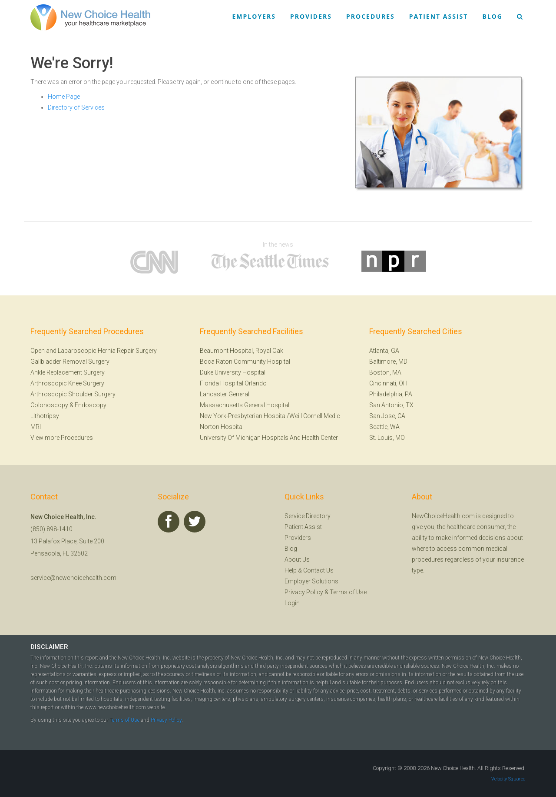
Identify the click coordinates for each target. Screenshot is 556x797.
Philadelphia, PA (390, 394)
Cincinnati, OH (388, 383)
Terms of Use (348, 592)
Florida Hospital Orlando (233, 383)
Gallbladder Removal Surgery (69, 361)
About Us (297, 559)
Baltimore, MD (388, 361)
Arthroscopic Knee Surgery (67, 383)
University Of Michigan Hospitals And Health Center (269, 437)
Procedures (370, 16)
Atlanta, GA (384, 350)
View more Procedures (61, 437)
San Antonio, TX (391, 405)
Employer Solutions (311, 581)
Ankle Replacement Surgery (67, 372)
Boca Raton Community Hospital (245, 361)
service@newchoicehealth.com (73, 577)
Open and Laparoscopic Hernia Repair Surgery (93, 350)
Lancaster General (224, 394)
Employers (254, 16)
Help (291, 570)
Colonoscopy (49, 405)
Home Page (64, 96)
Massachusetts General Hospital (244, 405)
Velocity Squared (508, 779)
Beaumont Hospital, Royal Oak (241, 350)
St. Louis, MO (387, 437)
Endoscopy (90, 405)
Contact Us (318, 570)
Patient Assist (438, 16)
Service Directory (308, 515)
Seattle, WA (384, 426)
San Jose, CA (387, 415)
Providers (311, 16)
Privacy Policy (304, 592)
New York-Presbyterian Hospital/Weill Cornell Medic (270, 415)
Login (292, 602)
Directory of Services (76, 107)
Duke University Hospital (232, 372)
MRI (35, 426)
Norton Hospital (222, 426)
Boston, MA (385, 372)
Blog (492, 16)
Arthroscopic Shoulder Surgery (73, 394)
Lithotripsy (44, 415)
